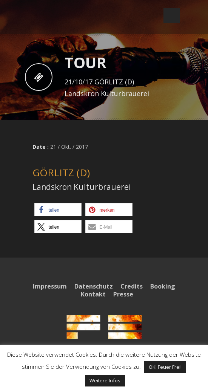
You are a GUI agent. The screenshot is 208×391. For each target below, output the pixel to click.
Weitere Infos (104, 380)
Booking (162, 286)
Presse (123, 294)
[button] (58, 209)
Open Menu (171, 15)
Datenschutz (93, 286)
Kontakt (93, 294)
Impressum (50, 286)
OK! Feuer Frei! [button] (165, 367)
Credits (131, 286)
